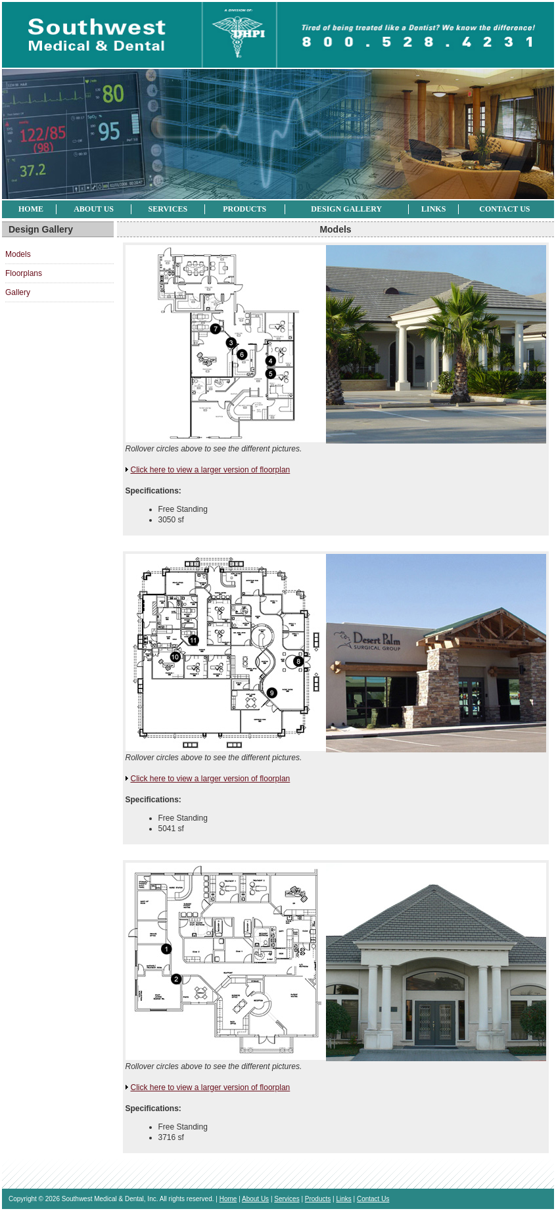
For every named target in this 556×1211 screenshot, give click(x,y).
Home (30, 209)
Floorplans (23, 273)
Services (168, 209)
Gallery (17, 292)
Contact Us (504, 209)
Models (18, 254)
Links (433, 209)
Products (244, 209)
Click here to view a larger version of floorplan (210, 469)
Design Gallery (346, 209)
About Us (94, 209)
